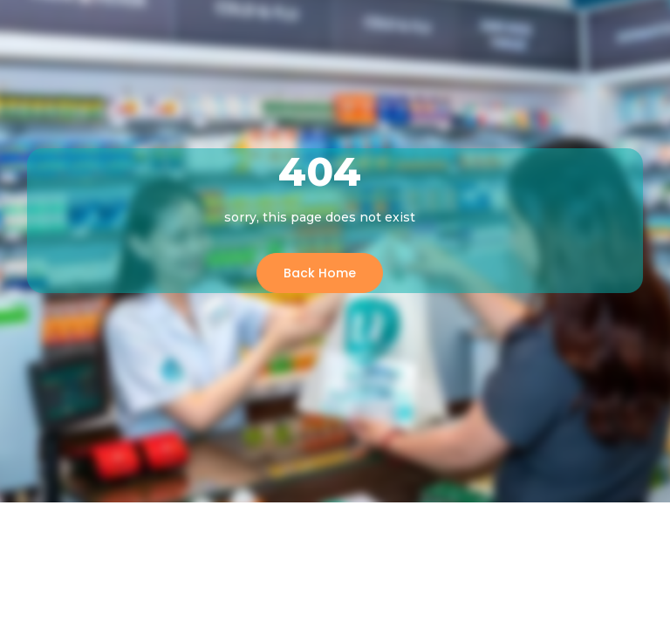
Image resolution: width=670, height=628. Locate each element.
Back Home (320, 273)
